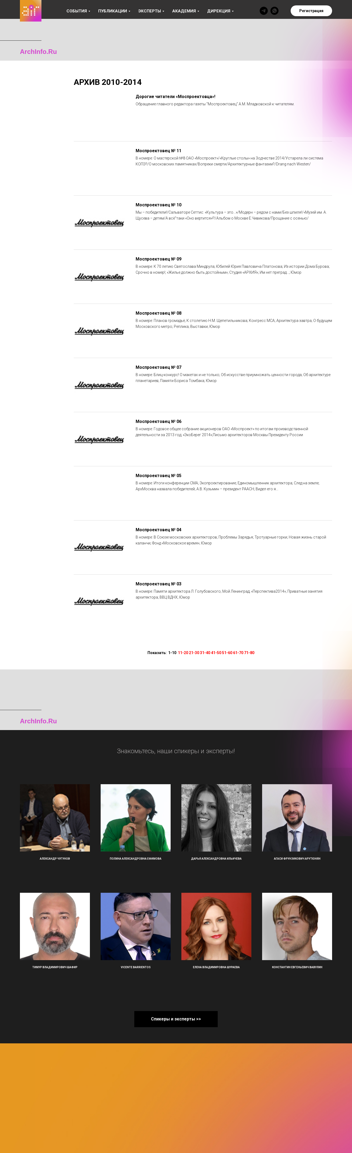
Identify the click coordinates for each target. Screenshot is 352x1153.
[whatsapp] (274, 11)
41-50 (216, 653)
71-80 (249, 653)
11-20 (183, 653)
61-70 (238, 653)
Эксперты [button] (149, 11)
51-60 (227, 653)
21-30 (194, 653)
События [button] (76, 11)
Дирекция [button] (218, 11)
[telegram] (264, 11)
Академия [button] (184, 11)
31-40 (205, 653)
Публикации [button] (112, 11)
